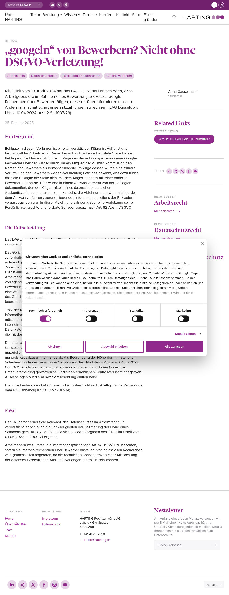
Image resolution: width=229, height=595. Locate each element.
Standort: (13, 5)
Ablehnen (54, 347)
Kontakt (122, 14)
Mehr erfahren (164, 211)
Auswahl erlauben (114, 347)
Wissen (70, 14)
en (221, 5)
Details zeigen (185, 333)
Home (9, 519)
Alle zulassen (174, 347)
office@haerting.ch (97, 540)
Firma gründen (151, 17)
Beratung (50, 14)
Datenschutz (51, 524)
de (214, 5)
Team (35, 14)
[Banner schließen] (202, 243)
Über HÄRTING (13, 17)
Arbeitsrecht (170, 202)
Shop (136, 14)
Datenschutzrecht (177, 230)
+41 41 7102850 (94, 534)
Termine (90, 14)
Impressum (50, 519)
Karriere (106, 14)
